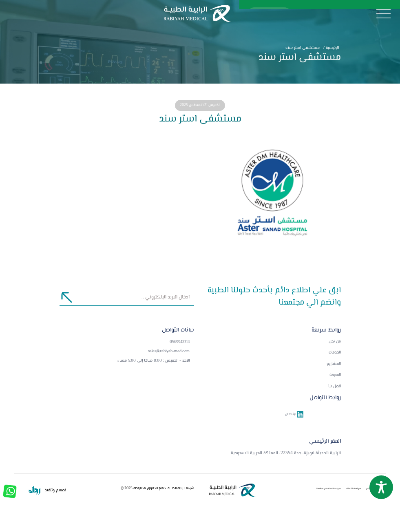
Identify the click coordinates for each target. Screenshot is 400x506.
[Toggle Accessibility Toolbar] (381, 487)
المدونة (335, 375)
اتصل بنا (334, 386)
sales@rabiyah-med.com (169, 351)
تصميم (60, 490)
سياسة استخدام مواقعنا (328, 488)
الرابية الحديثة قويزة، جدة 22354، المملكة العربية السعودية (286, 453)
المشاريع (334, 364)
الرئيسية (330, 47)
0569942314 (180, 342)
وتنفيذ (49, 490)
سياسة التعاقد (353, 488)
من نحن (335, 342)
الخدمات (335, 353)
